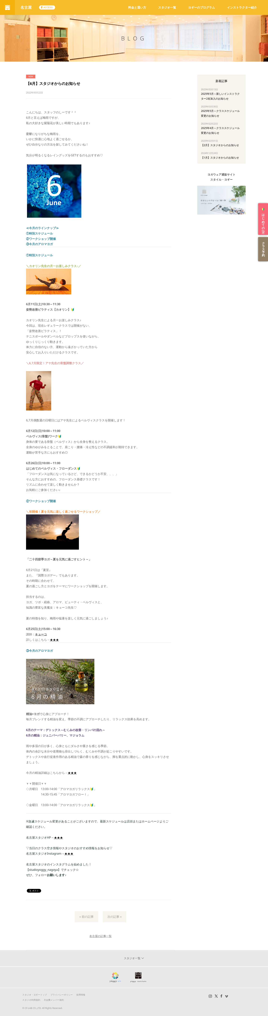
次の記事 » (114, 917)
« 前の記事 (86, 917)
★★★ (54, 640)
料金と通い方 (137, 7)
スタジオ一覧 (167, 7)
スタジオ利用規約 (31, 999)
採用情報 (80, 994)
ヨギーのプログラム (201, 7)
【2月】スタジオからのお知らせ (220, 145)
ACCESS (47, 7)
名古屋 (26, 7)
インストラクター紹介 (242, 7)
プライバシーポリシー (61, 994)
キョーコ (41, 634)
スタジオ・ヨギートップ (34, 994)
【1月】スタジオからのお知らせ (220, 157)
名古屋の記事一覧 (100, 936)
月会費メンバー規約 (54, 999)
